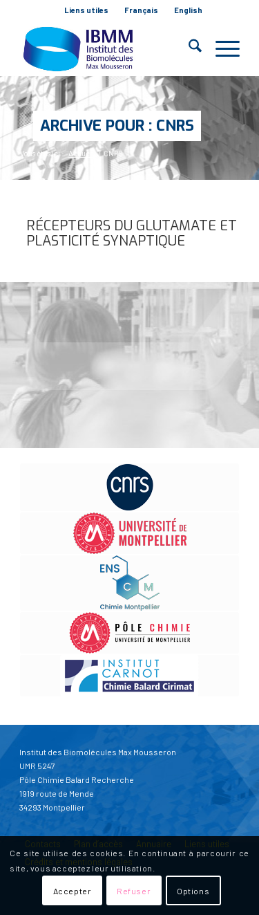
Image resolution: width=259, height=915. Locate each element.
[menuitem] (86, 10)
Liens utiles (86, 10)
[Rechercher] (188, 48)
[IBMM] (107, 48)
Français (141, 10)
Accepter (72, 891)
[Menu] (221, 48)
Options (193, 891)
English (188, 10)
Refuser (134, 891)
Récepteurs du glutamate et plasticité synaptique (131, 233)
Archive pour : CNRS (117, 125)
